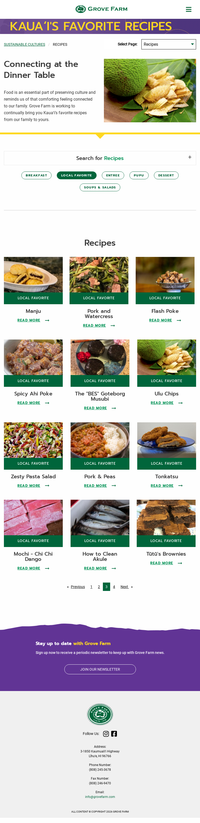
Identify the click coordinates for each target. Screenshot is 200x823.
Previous (79, 591)
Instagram (106, 739)
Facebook (114, 739)
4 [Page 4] (114, 592)
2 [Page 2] (99, 592)
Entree (113, 175)
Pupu (139, 175)
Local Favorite (76, 175)
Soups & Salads (100, 187)
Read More (33, 325)
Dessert (166, 175)
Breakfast (36, 175)
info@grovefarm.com (100, 802)
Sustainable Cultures (24, 44)
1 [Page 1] (91, 592)
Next (128, 591)
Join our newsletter (100, 674)
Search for (100, 158)
